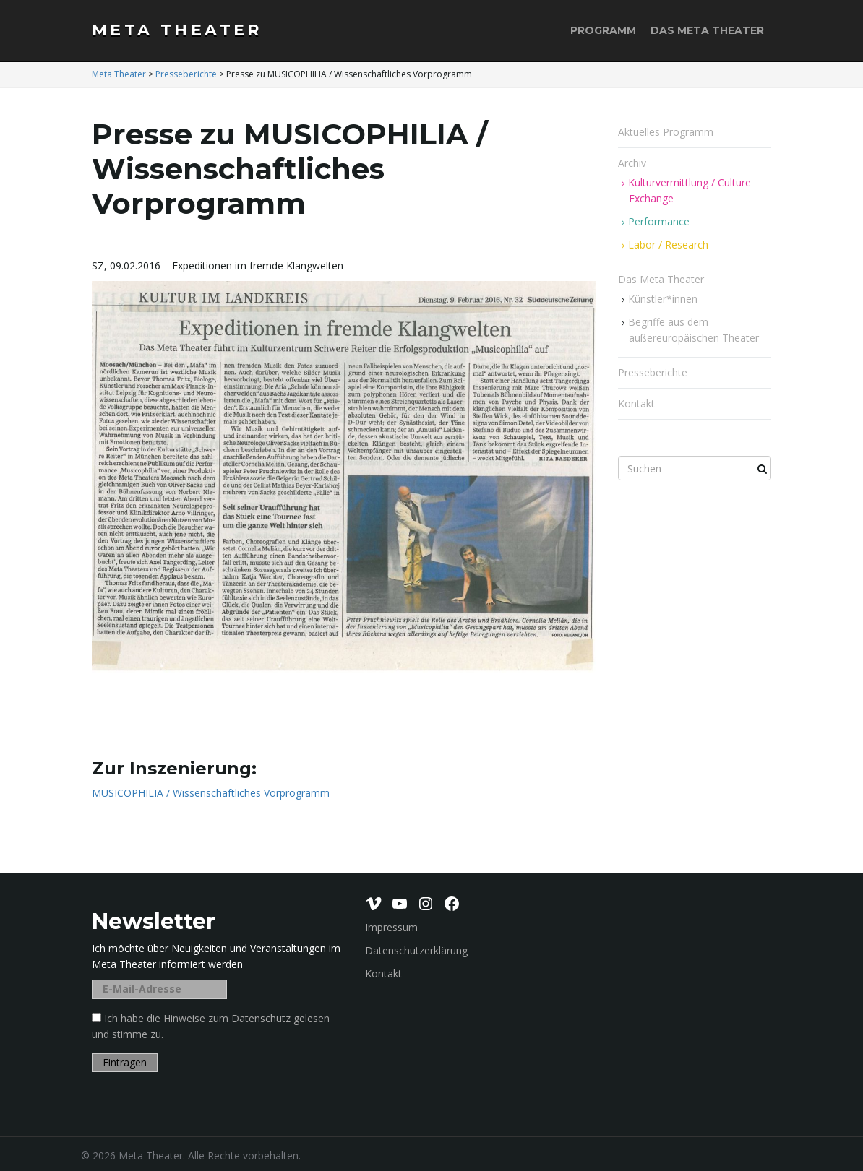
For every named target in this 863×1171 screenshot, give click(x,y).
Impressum (391, 927)
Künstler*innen (662, 299)
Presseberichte (652, 372)
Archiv (633, 163)
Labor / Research (668, 244)
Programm (603, 30)
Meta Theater (177, 30)
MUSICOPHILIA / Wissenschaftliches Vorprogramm (211, 793)
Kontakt (636, 403)
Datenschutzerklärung (416, 950)
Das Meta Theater (707, 30)
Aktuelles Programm (665, 132)
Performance (659, 221)
